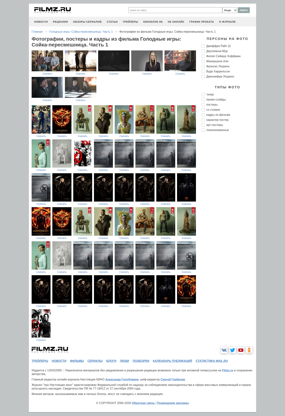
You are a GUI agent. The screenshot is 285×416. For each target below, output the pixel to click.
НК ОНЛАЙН (176, 21)
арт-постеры (214, 124)
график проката (201, 21)
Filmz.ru (227, 370)
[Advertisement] (229, 195)
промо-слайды (216, 99)
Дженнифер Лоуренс (220, 76)
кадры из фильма (218, 114)
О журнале (227, 21)
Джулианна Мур (217, 51)
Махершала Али (217, 61)
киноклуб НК (153, 21)
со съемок (213, 109)
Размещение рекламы (173, 403)
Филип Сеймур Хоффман (223, 56)
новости (41, 21)
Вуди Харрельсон (218, 71)
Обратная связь (143, 403)
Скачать (47, 73)
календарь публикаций (172, 360)
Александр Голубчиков (122, 379)
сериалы (95, 360)
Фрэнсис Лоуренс (218, 66)
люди (124, 360)
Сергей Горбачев (172, 379)
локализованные (217, 130)
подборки (141, 360)
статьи (112, 21)
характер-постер (217, 119)
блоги (111, 360)
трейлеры (130, 21)
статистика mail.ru (212, 360)
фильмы (77, 360)
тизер (210, 94)
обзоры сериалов (87, 21)
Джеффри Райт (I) (218, 46)
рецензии (60, 21)
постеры (212, 104)
